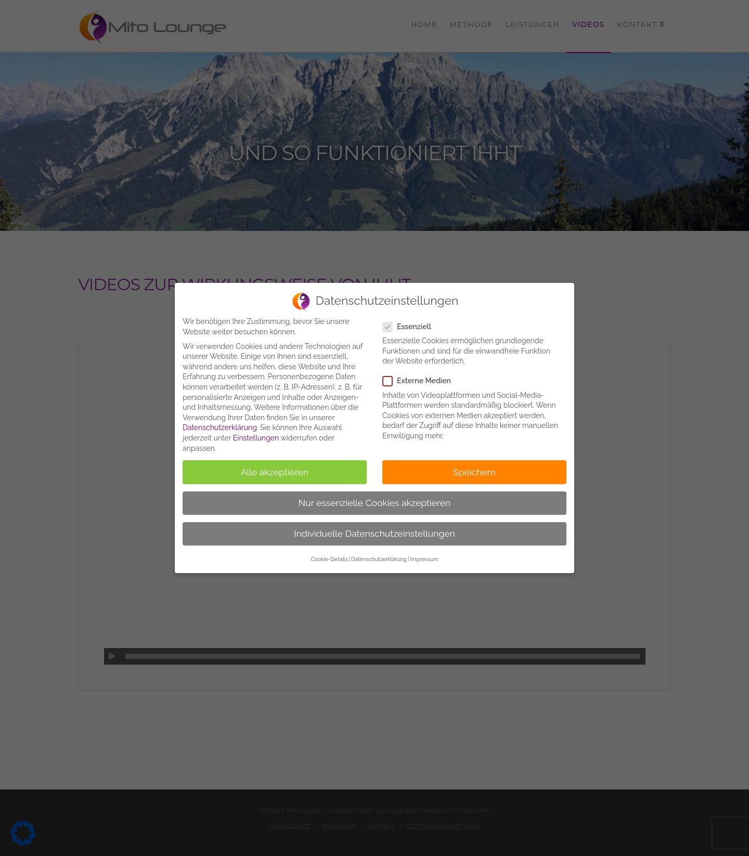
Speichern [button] (474, 472)
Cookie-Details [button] (329, 559)
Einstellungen (256, 438)
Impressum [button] (424, 559)
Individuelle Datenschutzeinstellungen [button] (374, 533)
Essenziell (410, 327)
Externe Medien (420, 381)
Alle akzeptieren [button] (275, 472)
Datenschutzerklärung (220, 427)
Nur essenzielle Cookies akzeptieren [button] (374, 503)
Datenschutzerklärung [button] (379, 559)
